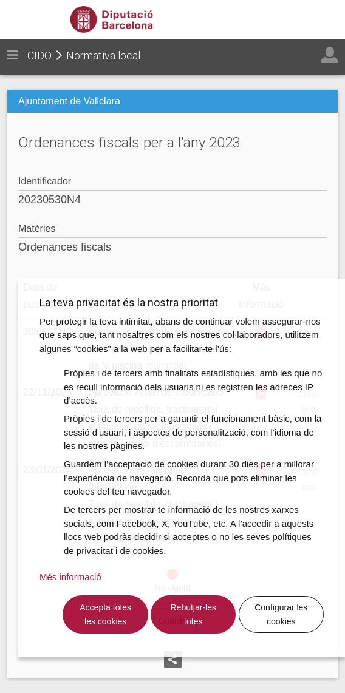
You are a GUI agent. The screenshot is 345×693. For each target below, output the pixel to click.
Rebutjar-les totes (193, 614)
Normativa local (103, 55)
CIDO (39, 55)
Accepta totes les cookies (105, 614)
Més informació (70, 577)
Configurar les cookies (280, 614)
